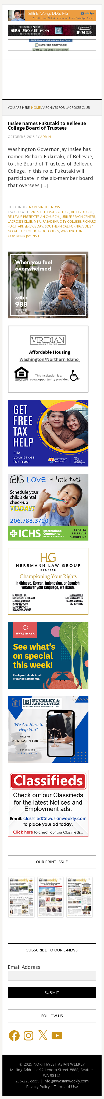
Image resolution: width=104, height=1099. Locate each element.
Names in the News (44, 207)
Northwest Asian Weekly (52, 77)
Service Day (33, 226)
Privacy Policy (38, 1086)
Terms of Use (66, 1086)
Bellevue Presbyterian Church (33, 216)
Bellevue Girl (82, 212)
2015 (35, 212)
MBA (37, 221)
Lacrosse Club (20, 221)
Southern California (63, 226)
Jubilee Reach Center (78, 216)
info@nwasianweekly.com (66, 1080)
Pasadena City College (61, 221)
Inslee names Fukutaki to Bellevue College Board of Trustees (47, 125)
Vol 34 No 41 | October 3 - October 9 (50, 228)
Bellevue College (54, 212)
